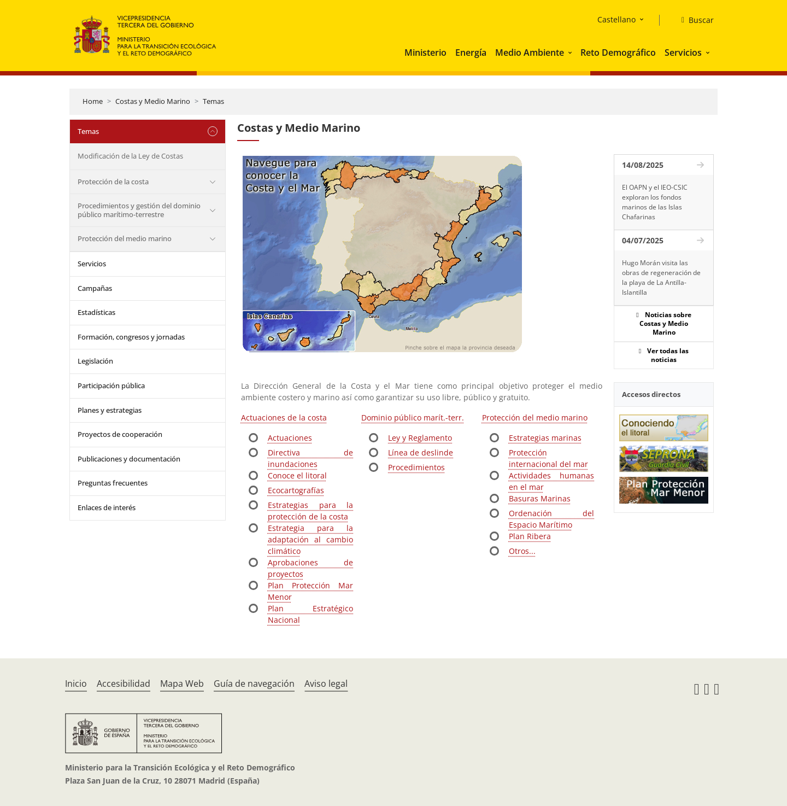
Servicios (683, 52)
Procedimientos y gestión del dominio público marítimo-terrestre (139, 210)
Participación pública (111, 385)
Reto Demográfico (618, 52)
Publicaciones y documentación (129, 459)
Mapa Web (182, 683)
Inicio (76, 683)
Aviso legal (326, 683)
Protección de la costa (113, 181)
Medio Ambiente (529, 52)
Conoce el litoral (297, 475)
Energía (470, 52)
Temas (213, 101)
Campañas (95, 288)
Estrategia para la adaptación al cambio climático (310, 539)
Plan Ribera (530, 536)
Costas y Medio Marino (152, 101)
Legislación (95, 361)
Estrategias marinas (545, 438)
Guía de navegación (254, 683)
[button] (571, 52)
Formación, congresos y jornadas (131, 337)
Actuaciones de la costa (284, 417)
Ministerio (425, 52)
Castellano (616, 19)
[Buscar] (693, 20)
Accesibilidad (123, 683)
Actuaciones (290, 438)
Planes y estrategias (110, 410)
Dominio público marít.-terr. (412, 417)
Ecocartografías (296, 490)
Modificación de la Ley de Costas (130, 156)
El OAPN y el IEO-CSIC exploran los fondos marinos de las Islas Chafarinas (655, 202)
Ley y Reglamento (420, 438)
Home (93, 101)
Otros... (522, 551)
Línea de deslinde (420, 452)
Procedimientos (416, 467)
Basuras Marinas (540, 498)
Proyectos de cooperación (120, 434)
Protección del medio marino (125, 238)
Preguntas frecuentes (113, 483)
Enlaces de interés (107, 507)
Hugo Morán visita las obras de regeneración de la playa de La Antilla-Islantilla (661, 277)
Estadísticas (96, 312)
